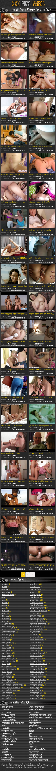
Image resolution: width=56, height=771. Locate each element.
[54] (12, 688)
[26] (7, 640)
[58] (7, 664)
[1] (6, 584)
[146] (37, 650)
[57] (8, 656)
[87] (11, 629)
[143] (36, 688)
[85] (38, 605)
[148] (9, 666)
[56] (10, 632)
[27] (9, 627)
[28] (8, 624)
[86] (14, 685)
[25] (8, 648)
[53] (36, 587)
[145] (9, 680)
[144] (36, 597)
